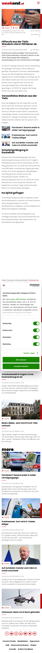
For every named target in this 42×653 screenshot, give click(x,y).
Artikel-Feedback (25, 649)
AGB (7, 645)
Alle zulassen (21, 360)
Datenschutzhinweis (20, 645)
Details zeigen (29, 353)
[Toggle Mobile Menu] (38, 3)
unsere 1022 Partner (17, 299)
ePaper (33, 645)
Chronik (7, 28)
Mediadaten (22, 641)
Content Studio (9, 641)
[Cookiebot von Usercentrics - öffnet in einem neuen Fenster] (29, 285)
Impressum (34, 641)
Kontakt (12, 649)
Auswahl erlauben (21, 366)
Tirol (16, 28)
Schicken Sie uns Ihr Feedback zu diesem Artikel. (20, 281)
